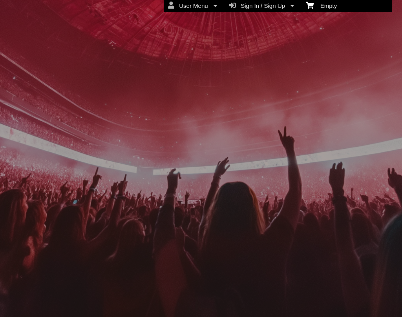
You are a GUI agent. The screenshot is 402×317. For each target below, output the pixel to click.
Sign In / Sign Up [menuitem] (261, 5)
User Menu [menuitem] (192, 5)
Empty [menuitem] (321, 5)
